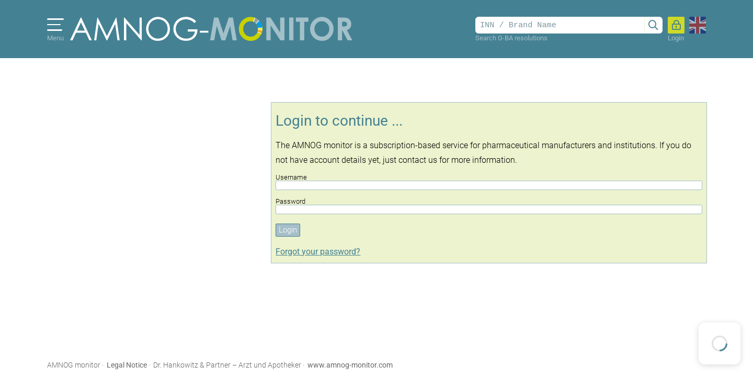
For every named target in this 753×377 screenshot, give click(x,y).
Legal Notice (127, 365)
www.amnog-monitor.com (350, 365)
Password (489, 206)
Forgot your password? (318, 252)
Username (489, 182)
